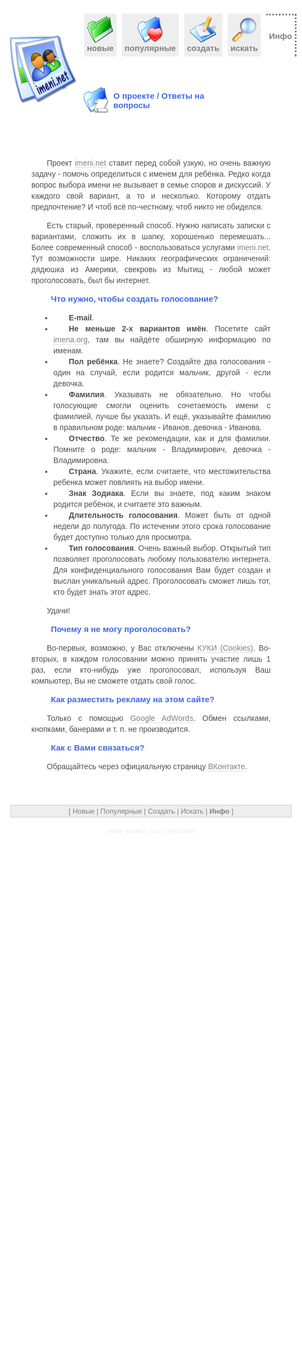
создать (203, 44)
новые (100, 44)
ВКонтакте (226, 766)
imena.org (70, 339)
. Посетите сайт (170, 328)
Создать (161, 811)
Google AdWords (161, 718)
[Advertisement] (262, 96)
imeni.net (90, 163)
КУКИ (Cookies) (225, 648)
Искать (192, 811)
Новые (84, 811)
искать (244, 44)
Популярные (121, 811)
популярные (150, 44)
